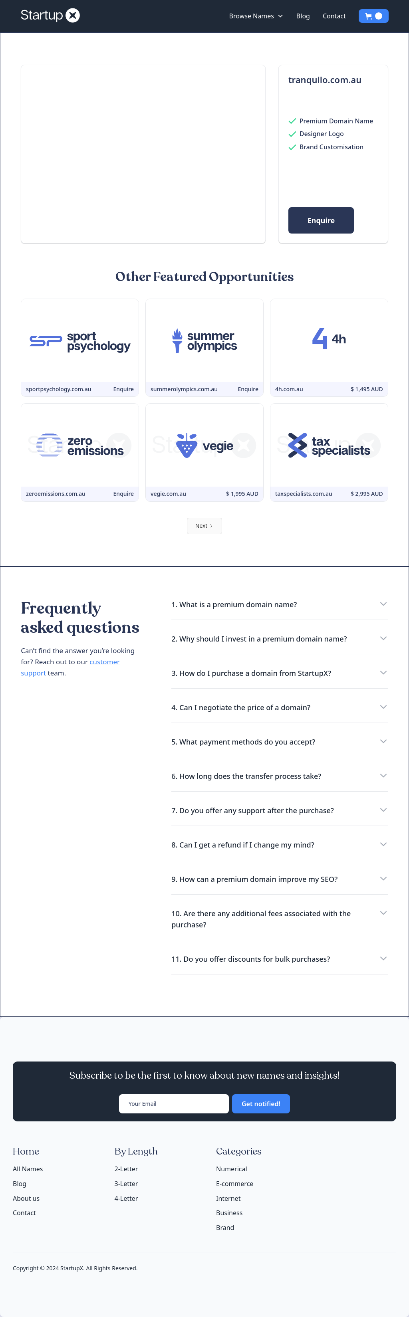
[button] (256, 16)
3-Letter (126, 1183)
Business (229, 1212)
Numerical (231, 1169)
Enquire (321, 220)
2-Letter (126, 1169)
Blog (303, 16)
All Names (28, 1169)
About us (26, 1198)
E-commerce (234, 1183)
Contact (334, 16)
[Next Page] (204, 526)
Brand (225, 1227)
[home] (53, 16)
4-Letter (126, 1198)
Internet (228, 1198)
